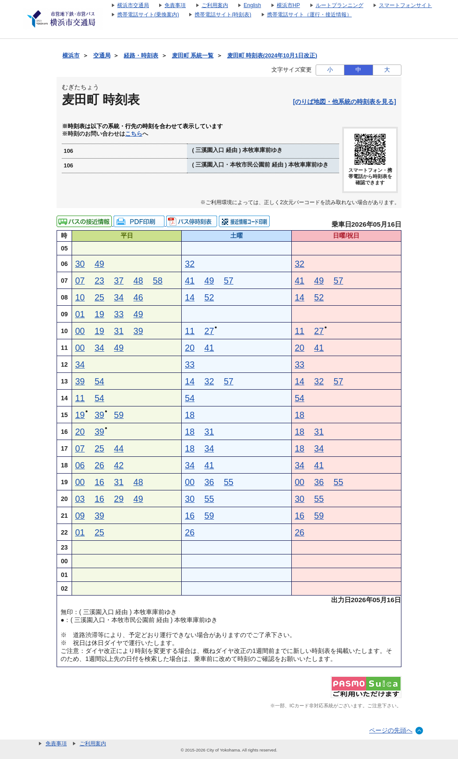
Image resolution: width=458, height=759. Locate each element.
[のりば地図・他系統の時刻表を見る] (344, 101)
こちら (133, 134)
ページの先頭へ (390, 730)
